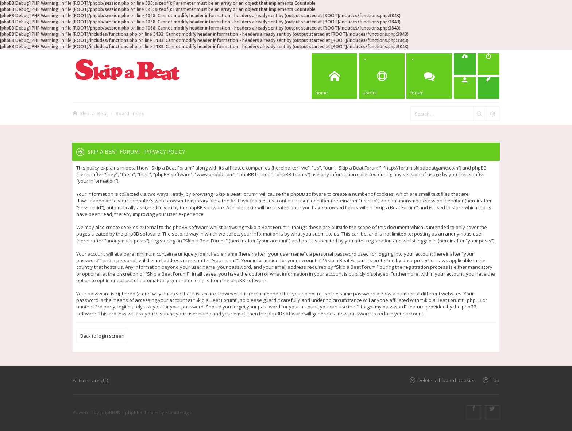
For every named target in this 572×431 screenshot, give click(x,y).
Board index (130, 113)
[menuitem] (465, 64)
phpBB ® (110, 412)
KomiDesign (178, 412)
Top (495, 380)
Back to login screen (102, 336)
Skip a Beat (94, 113)
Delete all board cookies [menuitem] (447, 380)
